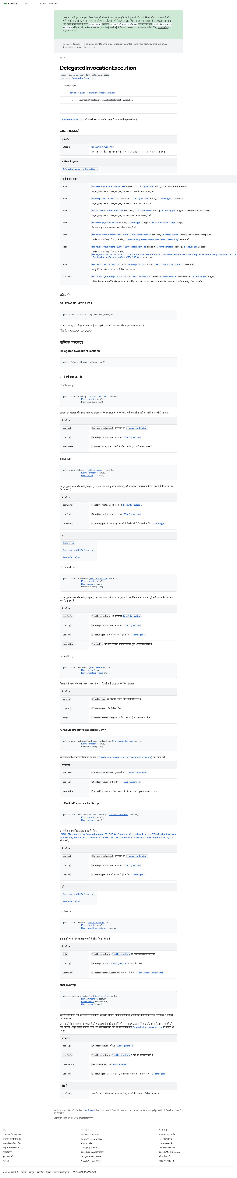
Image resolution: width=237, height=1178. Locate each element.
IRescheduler (170, 276)
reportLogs (98, 222)
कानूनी (31, 1172)
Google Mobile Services (169, 1152)
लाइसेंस (40, 1172)
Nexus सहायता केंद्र (166, 1143)
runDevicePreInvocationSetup (108, 246)
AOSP (62, 58)
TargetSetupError (72, 557)
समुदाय (23, 1172)
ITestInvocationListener (168, 264)
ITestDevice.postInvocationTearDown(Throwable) (151, 239)
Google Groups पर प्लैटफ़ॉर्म (92, 1152)
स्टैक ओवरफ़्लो (164, 1156)
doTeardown (98, 210)
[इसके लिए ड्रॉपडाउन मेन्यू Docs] (32, 3)
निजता (48, 1172)
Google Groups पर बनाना (91, 1156)
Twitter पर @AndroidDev (91, 1139)
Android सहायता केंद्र (167, 1134)
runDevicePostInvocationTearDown (110, 234)
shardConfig (98, 276)
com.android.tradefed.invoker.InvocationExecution (92, 93)
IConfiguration (145, 186)
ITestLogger (164, 198)
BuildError (68, 543)
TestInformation (110, 198)
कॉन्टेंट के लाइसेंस (89, 1110)
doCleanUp (97, 186)
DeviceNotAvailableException (78, 550)
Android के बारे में (10, 1172)
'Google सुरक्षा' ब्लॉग (89, 1147)
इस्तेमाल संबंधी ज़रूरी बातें (12, 1139)
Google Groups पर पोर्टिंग (91, 1161)
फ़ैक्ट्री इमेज (7, 1152)
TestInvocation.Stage (163, 222)
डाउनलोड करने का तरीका (12, 1143)
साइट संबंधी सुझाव (61, 1172)
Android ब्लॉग (86, 1143)
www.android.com (167, 1147)
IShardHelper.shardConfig (147, 1027)
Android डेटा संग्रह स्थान (12, 1134)
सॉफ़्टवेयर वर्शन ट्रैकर (166, 1161)
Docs (26, 3)
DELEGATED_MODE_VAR (102, 147)
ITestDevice (111, 222)
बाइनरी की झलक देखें (11, 1147)
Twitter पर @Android (90, 1134)
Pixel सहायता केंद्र (165, 1139)
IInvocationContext (114, 186)
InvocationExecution (83, 78)
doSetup (96, 198)
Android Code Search (49, 3)
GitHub (6, 1161)
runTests (96, 264)
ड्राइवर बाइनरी (8, 1156)
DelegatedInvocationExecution (79, 169)
